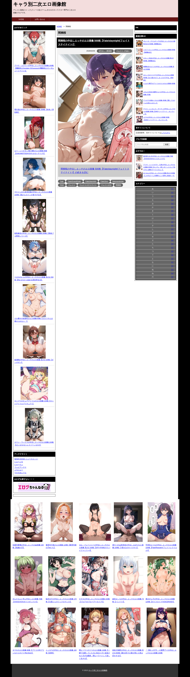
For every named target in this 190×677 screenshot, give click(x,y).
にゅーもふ (18, 465)
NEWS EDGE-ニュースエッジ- (26, 459)
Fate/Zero (104, 181)
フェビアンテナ (20, 467)
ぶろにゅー (18, 470)
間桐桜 (118, 185)
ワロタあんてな (20, 473)
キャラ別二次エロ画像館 (39, 4)
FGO (62, 185)
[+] (172, 189)
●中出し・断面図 (105, 51)
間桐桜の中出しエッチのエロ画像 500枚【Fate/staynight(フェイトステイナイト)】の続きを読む (95, 171)
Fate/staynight (90, 181)
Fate (61, 181)
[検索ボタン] (167, 144)
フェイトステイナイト (88, 185)
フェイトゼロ (106, 185)
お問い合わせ (40, 19)
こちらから (166, 133)
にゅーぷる (18, 462)
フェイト (71, 185)
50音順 (21, 19)
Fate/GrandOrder (74, 181)
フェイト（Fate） (123, 51)
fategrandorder (118, 181)
